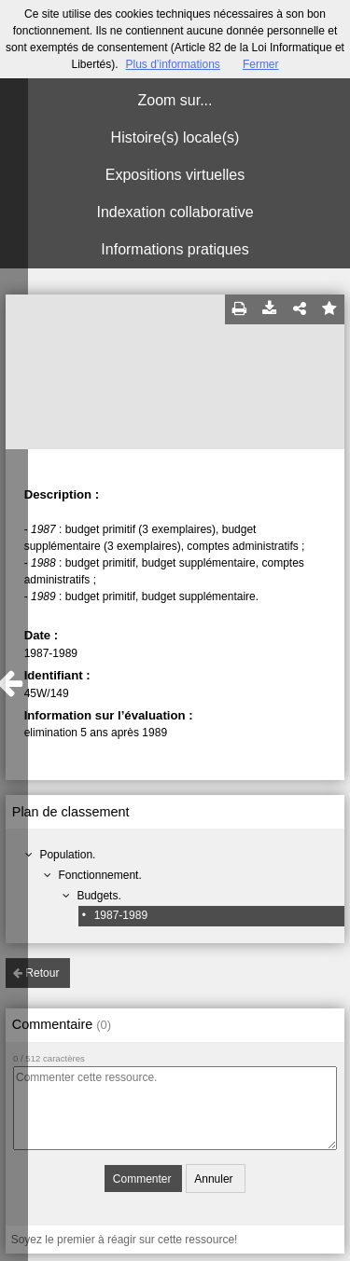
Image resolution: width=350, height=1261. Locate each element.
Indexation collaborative (174, 212)
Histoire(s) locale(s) (175, 137)
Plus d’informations (172, 64)
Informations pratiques (174, 249)
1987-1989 (120, 915)
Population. (67, 854)
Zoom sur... (174, 100)
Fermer (261, 64)
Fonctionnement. (99, 875)
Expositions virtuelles (175, 175)
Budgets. (98, 895)
